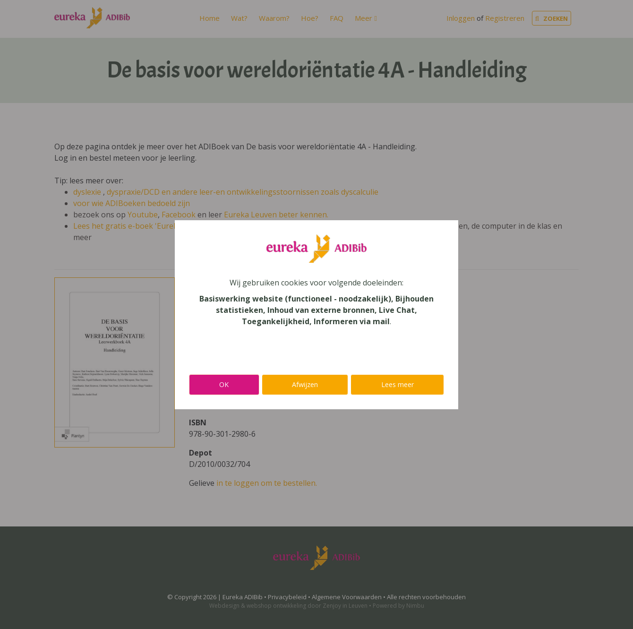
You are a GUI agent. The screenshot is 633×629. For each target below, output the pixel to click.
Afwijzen (305, 384)
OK (224, 384)
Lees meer (397, 384)
